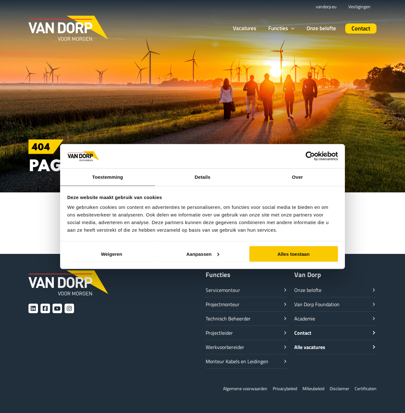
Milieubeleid (309, 388)
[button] (290, 28)
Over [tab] (297, 176)
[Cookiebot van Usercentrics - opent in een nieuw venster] (310, 155)
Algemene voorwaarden (236, 388)
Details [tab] (202, 176)
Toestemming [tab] (107, 176)
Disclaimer (337, 388)
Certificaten (365, 388)
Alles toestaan (293, 254)
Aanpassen (202, 254)
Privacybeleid (278, 388)
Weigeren (111, 254)
